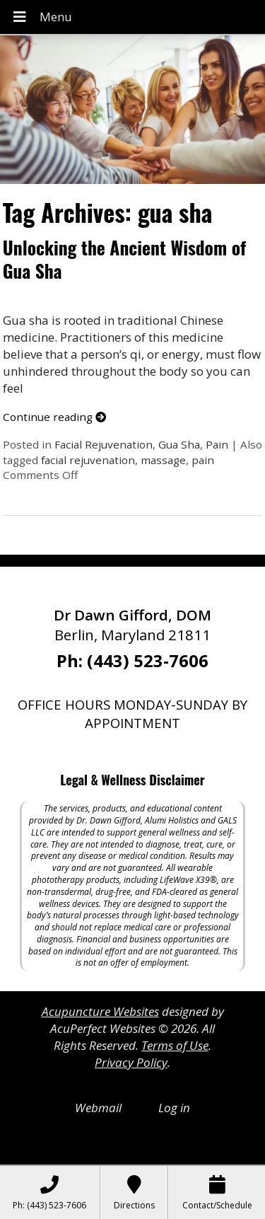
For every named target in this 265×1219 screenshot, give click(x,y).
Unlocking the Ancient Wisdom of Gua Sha (124, 259)
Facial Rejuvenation (103, 444)
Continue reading (54, 417)
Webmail (98, 1107)
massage (163, 460)
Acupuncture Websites (100, 1011)
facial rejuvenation (88, 460)
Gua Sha (179, 444)
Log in (174, 1107)
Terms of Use (174, 1045)
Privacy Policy (131, 1062)
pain (203, 460)
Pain (217, 444)
